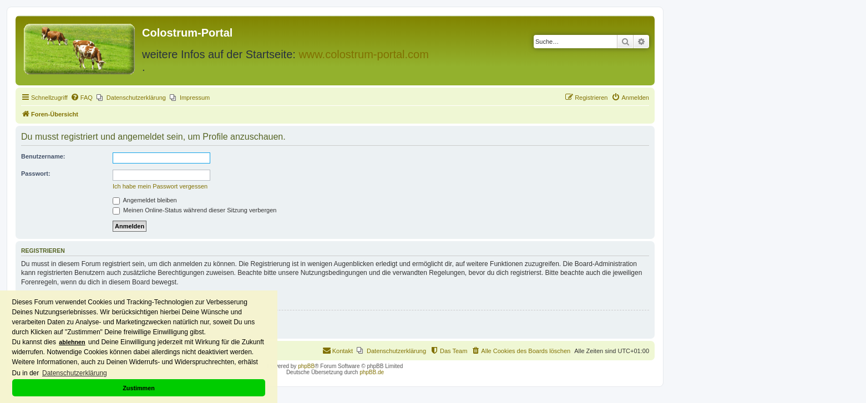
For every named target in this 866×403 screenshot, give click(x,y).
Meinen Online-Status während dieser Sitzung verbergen (194, 210)
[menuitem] (81, 97)
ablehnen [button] (72, 342)
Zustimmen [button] (139, 388)
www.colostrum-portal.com (363, 54)
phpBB (306, 366)
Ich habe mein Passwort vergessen (160, 186)
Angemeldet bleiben (145, 200)
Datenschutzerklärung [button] (74, 373)
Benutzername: (43, 156)
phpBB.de (371, 372)
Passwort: (35, 173)
